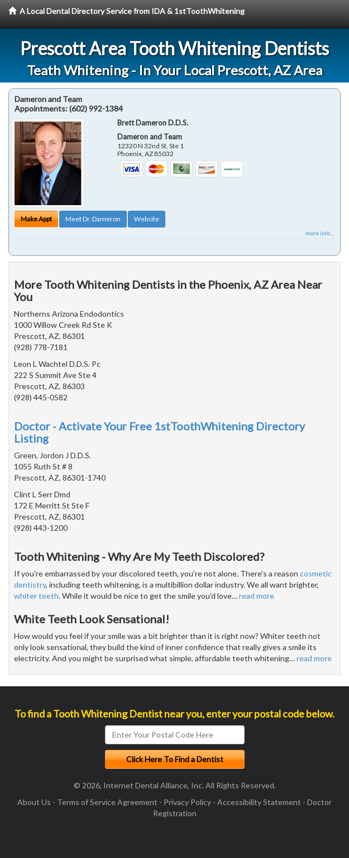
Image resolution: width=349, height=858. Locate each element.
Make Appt (36, 219)
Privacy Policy (187, 802)
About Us (34, 802)
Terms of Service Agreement (107, 802)
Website (146, 219)
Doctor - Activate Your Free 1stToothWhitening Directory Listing (159, 432)
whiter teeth (36, 595)
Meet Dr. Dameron (93, 219)
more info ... (319, 233)
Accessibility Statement (259, 802)
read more (256, 595)
